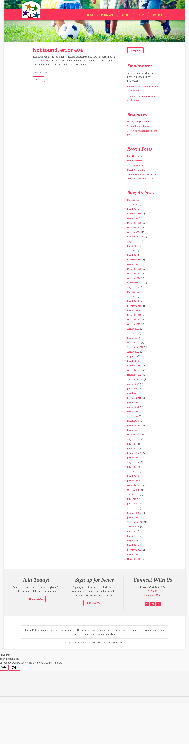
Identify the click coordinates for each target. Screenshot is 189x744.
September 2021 (136, 385)
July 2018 (132, 473)
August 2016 (134, 532)
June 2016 (132, 542)
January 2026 (134, 224)
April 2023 (133, 339)
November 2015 (135, 565)
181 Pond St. (153, 597)
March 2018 (133, 482)
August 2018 (134, 468)
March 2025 (133, 261)
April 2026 (133, 210)
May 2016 (132, 546)
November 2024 (135, 279)
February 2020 (135, 431)
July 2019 (132, 450)
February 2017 (135, 519)
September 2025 (136, 242)
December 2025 (135, 229)
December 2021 (135, 376)
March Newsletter (137, 172)
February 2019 (135, 459)
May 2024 (132, 298)
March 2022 (133, 367)
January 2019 (134, 463)
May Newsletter (135, 163)
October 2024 (134, 284)
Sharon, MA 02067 (153, 601)
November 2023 (135, 325)
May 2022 (132, 362)
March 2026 (133, 215)
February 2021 (135, 403)
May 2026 (132, 206)
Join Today (36, 606)
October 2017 (134, 496)
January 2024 (134, 316)
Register (139, 51)
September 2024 (136, 288)
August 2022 (134, 357)
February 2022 (135, 371)
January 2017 (134, 523)
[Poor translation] (14, 676)
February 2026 (135, 219)
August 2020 (134, 413)
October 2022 (134, 348)
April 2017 (133, 514)
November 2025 (135, 233)
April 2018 (133, 477)
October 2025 (134, 238)
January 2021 (134, 408)
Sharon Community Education (36, 15)
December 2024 (135, 275)
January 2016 (134, 560)
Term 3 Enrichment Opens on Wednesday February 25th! (141, 180)
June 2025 (132, 252)
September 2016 (136, 528)
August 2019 (134, 445)
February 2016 (135, 555)
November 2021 (135, 380)
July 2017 (132, 505)
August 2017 (134, 500)
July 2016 (132, 537)
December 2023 (135, 321)
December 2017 (135, 491)
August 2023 (134, 334)
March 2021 (133, 399)
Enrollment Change (139, 128)
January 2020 (134, 436)
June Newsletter (136, 158)
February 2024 (135, 311)
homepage (45, 60)
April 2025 (133, 256)
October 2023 (134, 330)
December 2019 (135, 440)
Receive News (94, 610)
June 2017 (132, 509)
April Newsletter (136, 167)
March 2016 (133, 551)
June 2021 (132, 394)
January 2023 (134, 344)
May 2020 (132, 417)
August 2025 (134, 247)
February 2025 (135, 265)
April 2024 (133, 302)
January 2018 (134, 486)
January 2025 (134, 270)
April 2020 (133, 422)
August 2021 (134, 390)
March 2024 (133, 307)
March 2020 (133, 427)
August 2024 (134, 293)
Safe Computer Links (140, 123)
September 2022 (136, 353)
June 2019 (132, 454)
